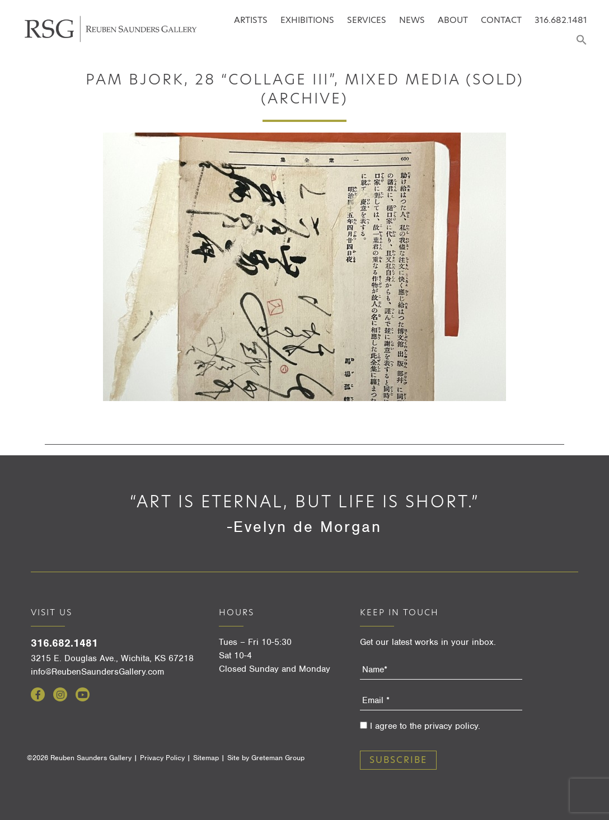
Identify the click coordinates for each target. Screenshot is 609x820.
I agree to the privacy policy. (425, 726)
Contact (501, 20)
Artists (251, 20)
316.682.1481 (561, 20)
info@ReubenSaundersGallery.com (97, 671)
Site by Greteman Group (265, 757)
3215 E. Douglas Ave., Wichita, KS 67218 (112, 658)
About (453, 20)
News (412, 20)
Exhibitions (307, 20)
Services (366, 20)
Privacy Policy (162, 757)
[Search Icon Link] (581, 40)
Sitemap (206, 757)
